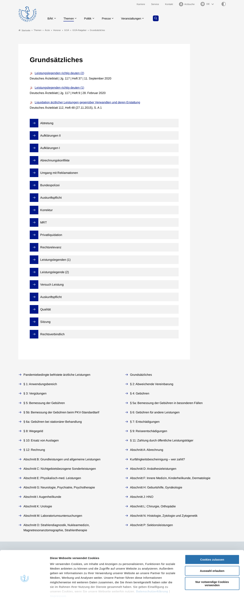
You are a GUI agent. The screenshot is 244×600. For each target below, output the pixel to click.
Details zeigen (203, 592)
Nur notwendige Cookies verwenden (212, 565)
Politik (90, 18)
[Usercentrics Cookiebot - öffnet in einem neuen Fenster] (24, 592)
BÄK (50, 18)
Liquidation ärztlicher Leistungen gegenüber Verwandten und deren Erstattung (87, 102)
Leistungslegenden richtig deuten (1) (59, 87)
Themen (69, 18)
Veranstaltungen (135, 18)
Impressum (58, 577)
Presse (109, 18)
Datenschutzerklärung (152, 573)
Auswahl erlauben (212, 552)
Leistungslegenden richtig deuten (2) (59, 73)
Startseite (24, 30)
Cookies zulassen (212, 541)
